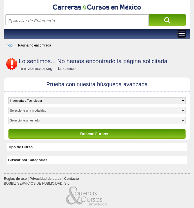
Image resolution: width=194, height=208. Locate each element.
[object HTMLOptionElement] (96, 100)
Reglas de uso (15, 179)
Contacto (71, 179)
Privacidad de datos (45, 179)
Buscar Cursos (94, 134)
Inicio (9, 45)
